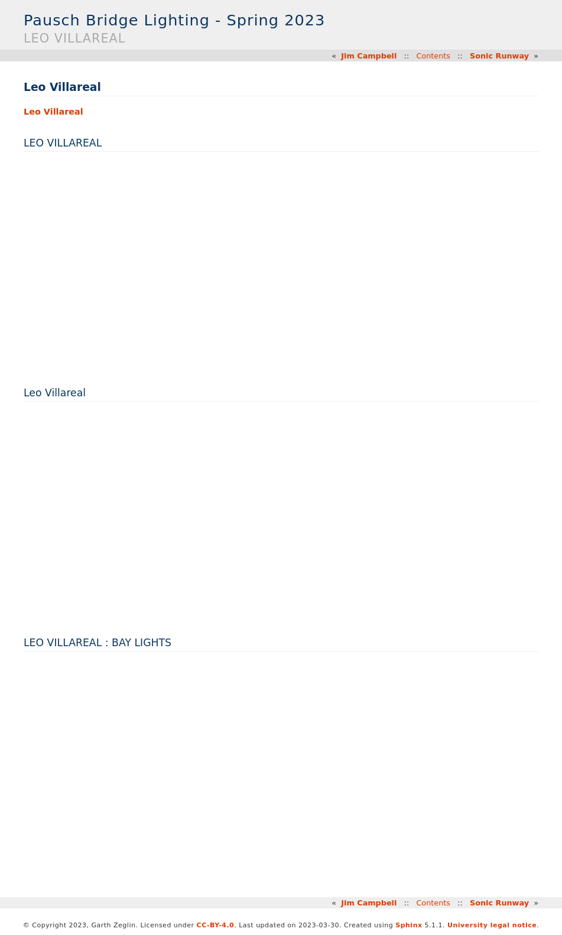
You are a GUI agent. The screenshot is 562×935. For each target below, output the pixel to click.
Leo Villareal (53, 111)
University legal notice (492, 925)
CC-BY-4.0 (216, 925)
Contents (433, 55)
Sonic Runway (499, 55)
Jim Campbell (369, 55)
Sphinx (408, 925)
